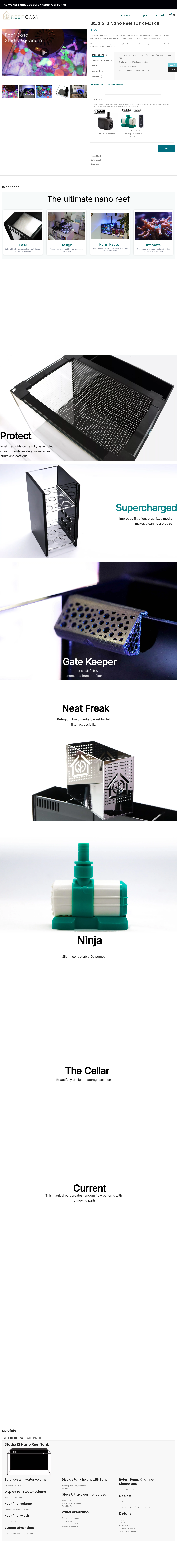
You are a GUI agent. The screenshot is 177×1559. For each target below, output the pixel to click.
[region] (88, 225)
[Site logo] (20, 15)
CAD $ (171, 69)
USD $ (171, 65)
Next (167, 148)
